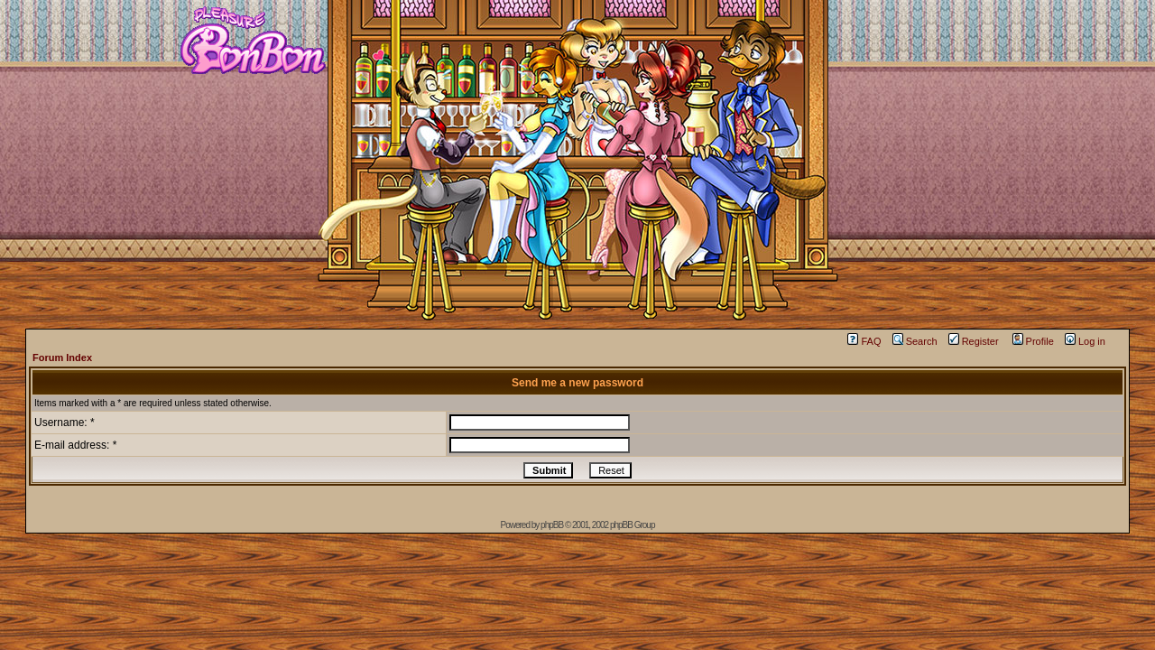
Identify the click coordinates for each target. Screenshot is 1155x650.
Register (973, 341)
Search (915, 341)
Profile (1033, 341)
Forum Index (62, 357)
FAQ (864, 341)
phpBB (552, 525)
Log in (1085, 341)
